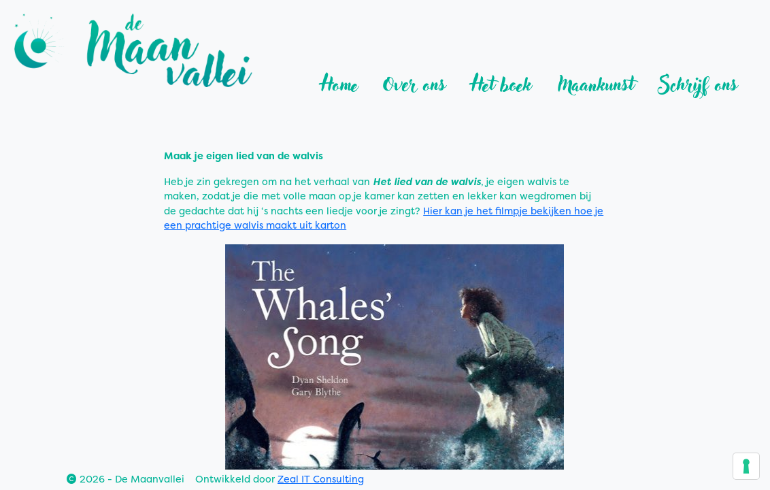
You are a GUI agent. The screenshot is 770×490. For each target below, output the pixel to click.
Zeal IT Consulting (321, 479)
